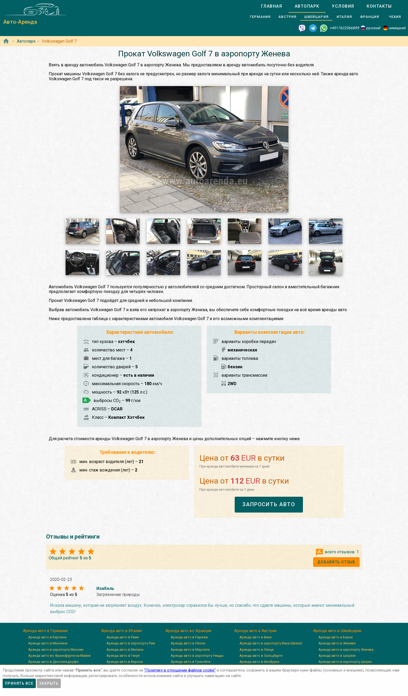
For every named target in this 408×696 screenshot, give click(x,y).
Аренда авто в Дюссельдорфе (53, 662)
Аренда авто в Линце (256, 650)
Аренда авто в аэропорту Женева (345, 650)
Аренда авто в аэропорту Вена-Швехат (271, 643)
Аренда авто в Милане (124, 650)
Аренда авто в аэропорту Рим (130, 643)
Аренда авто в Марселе (190, 650)
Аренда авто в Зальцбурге (260, 656)
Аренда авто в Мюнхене (47, 643)
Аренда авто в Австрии (255, 630)
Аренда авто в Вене (255, 637)
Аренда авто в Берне (335, 637)
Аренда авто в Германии (45, 630)
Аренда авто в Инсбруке (259, 662)
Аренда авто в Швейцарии (337, 630)
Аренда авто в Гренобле (190, 662)
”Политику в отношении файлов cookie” (180, 670)
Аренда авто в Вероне (124, 662)
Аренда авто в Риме (122, 637)
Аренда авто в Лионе (188, 643)
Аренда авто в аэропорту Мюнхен (55, 650)
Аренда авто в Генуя (123, 656)
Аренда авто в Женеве (337, 643)
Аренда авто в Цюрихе (337, 656)
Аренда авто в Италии (121, 630)
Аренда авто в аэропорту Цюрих (345, 662)
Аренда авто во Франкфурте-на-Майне (59, 656)
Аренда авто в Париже (189, 637)
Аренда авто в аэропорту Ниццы (197, 656)
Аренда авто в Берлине (47, 637)
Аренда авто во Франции (188, 630)
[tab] (271, 6)
